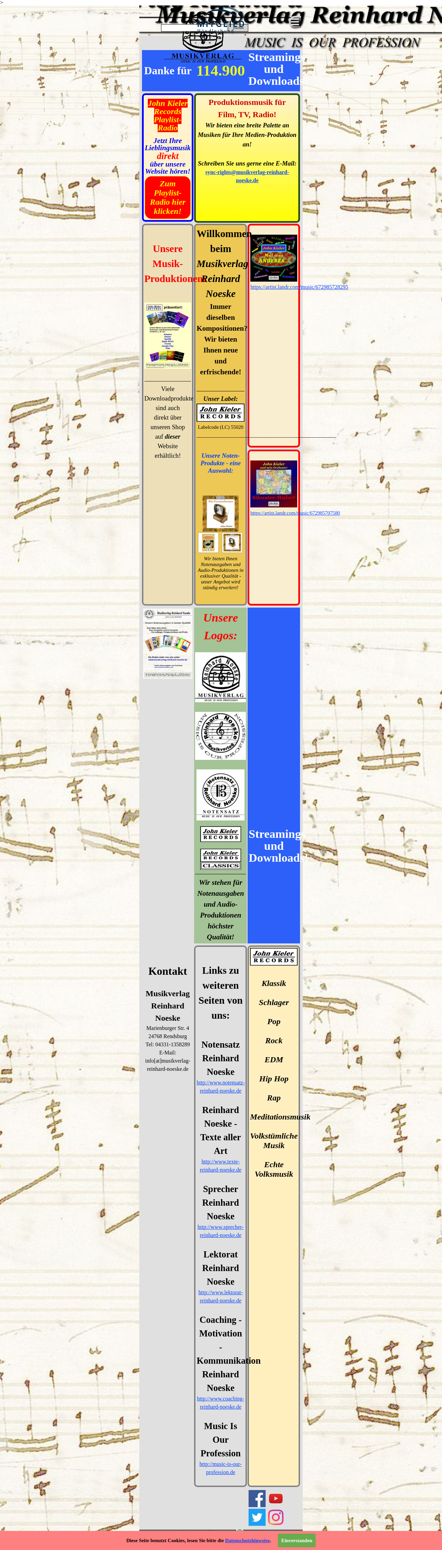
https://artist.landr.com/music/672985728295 (299, 287)
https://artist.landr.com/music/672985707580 (295, 513)
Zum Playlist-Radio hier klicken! (168, 197)
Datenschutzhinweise (247, 1540)
